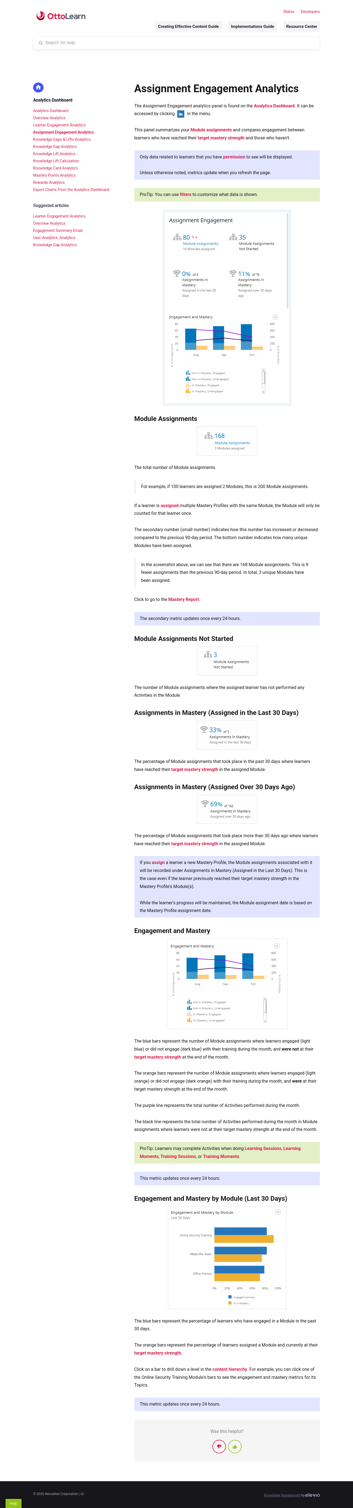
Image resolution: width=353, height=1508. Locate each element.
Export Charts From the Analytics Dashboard (71, 189)
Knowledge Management (282, 1495)
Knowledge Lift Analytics (54, 154)
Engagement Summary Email (58, 230)
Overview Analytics (49, 118)
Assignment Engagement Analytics (63, 132)
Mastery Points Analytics (54, 175)
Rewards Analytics (49, 182)
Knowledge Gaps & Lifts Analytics (61, 139)
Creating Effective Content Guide (188, 26)
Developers (310, 11)
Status (288, 11)
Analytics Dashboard (52, 100)
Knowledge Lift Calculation (56, 161)
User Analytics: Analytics (54, 237)
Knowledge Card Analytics (55, 168)
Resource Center (301, 26)
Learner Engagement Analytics (59, 125)
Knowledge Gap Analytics (55, 146)
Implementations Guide (252, 26)
